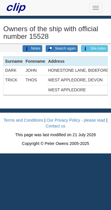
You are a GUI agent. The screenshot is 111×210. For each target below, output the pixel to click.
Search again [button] (61, 48)
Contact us (55, 126)
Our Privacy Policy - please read (76, 120)
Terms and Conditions (23, 120)
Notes (32, 48)
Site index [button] (94, 48)
